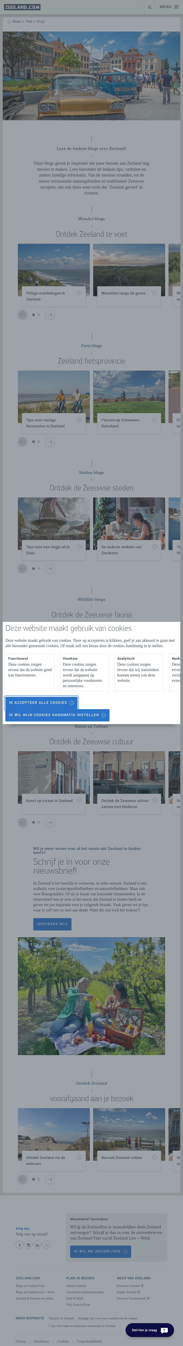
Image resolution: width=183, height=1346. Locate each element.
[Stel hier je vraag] (150, 1330)
